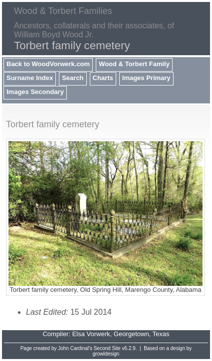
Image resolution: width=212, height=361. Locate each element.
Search (72, 78)
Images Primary (146, 78)
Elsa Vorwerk (91, 334)
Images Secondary (35, 91)
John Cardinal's (75, 348)
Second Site (107, 348)
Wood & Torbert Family (134, 64)
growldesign (106, 354)
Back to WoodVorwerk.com (48, 64)
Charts (103, 78)
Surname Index (29, 78)
